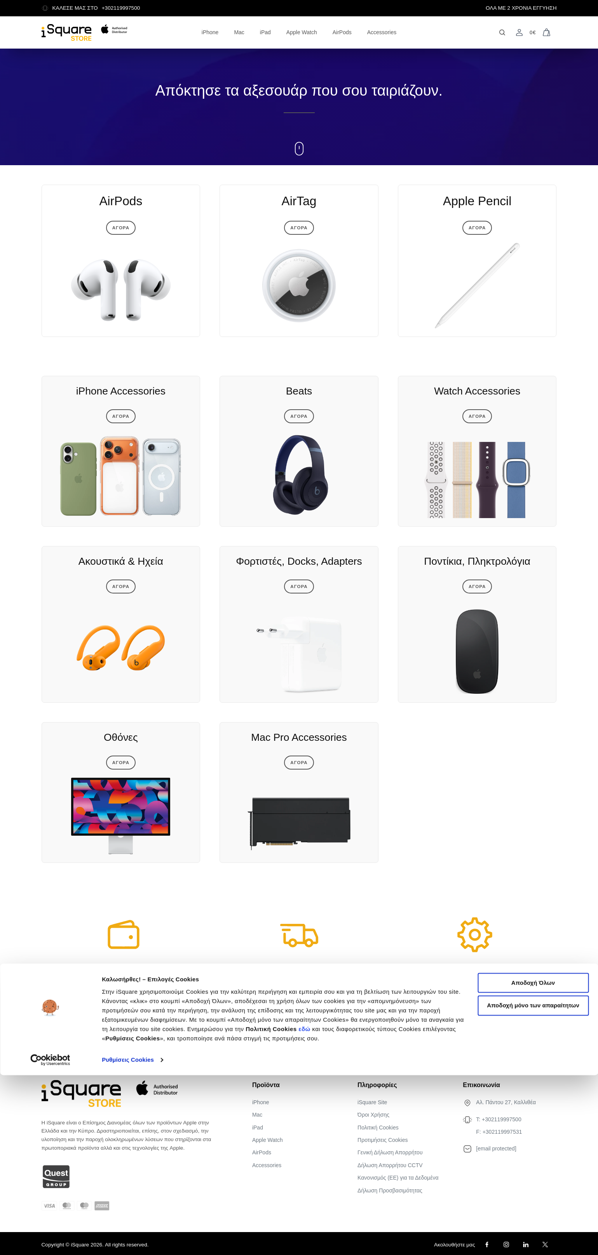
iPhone (210, 32)
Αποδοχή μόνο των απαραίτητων (533, 1185)
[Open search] (502, 32)
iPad (265, 32)
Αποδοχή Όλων (533, 1162)
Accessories (381, 32)
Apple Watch (301, 32)
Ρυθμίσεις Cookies (128, 1239)
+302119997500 (121, 8)
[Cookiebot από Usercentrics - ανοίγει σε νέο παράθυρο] (50, 1240)
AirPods (342, 32)
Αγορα (121, 231)
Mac (239, 32)
